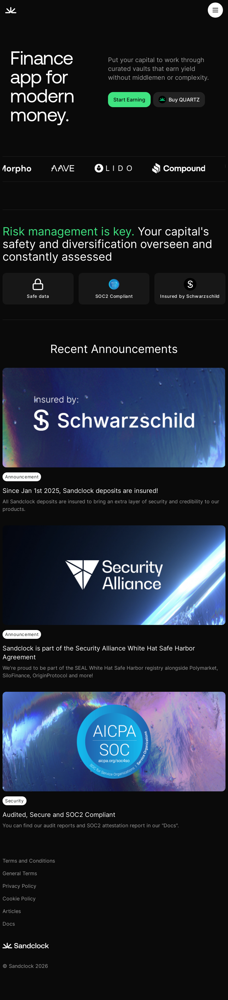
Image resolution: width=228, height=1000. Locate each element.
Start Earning (129, 99)
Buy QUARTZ (179, 99)
